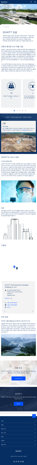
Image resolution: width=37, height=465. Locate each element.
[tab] (14, 110)
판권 (16, 456)
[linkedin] (18, 461)
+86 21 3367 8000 (12, 302)
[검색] (31, 2)
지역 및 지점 (6, 26)
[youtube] (23, 461)
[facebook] (14, 461)
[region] (18, 266)
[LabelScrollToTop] (34, 416)
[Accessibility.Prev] (11, 111)
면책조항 (12, 456)
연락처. (18, 403)
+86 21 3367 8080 (12, 305)
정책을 (24, 130)
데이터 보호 (20, 456)
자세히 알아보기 (18, 378)
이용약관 (25, 456)
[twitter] (20, 461)
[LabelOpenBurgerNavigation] (35, 2)
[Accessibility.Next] (25, 111)
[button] (18, 421)
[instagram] (16, 461)
